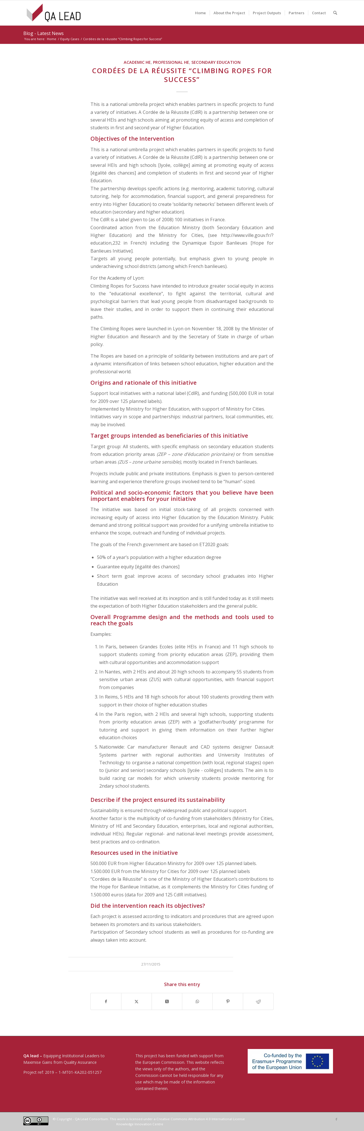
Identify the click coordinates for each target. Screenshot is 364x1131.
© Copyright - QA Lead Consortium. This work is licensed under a (104, 1119)
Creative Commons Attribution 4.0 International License (200, 1119)
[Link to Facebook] (336, 1119)
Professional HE (171, 62)
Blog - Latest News (43, 33)
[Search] (335, 12)
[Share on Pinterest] (228, 1001)
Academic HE (137, 62)
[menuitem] (200, 12)
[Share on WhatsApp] (197, 1001)
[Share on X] (136, 1001)
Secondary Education (216, 62)
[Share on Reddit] (258, 1001)
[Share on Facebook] (106, 1001)
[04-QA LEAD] (53, 12)
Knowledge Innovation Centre (139, 1124)
